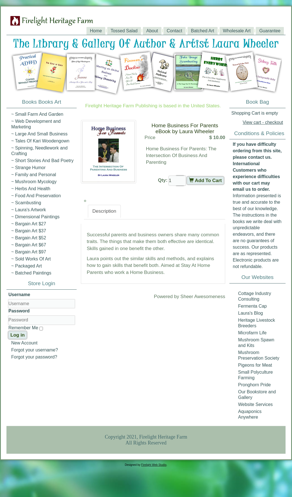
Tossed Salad (124, 30)
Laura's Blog (250, 313)
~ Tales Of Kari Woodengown (40, 141)
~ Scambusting (26, 202)
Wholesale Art (237, 30)
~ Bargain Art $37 (28, 230)
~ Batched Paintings (31, 273)
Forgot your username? (34, 350)
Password (19, 310)
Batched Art (202, 30)
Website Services (255, 404)
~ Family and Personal (33, 174)
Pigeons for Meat (255, 365)
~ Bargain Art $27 (28, 223)
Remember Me (23, 327)
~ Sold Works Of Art (31, 259)
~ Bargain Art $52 (28, 237)
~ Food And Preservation (36, 195)
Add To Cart (205, 180)
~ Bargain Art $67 (28, 244)
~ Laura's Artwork (28, 209)
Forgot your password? (34, 357)
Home (96, 30)
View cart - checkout (263, 122)
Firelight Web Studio (153, 464)
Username (19, 294)
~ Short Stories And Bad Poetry (42, 160)
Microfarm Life (252, 332)
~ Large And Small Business (39, 133)
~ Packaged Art (26, 266)
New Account (24, 343)
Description (104, 211)
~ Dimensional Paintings (35, 216)
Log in (17, 335)
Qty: (162, 180)
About (152, 30)
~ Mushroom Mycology (33, 181)
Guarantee (269, 30)
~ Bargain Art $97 (28, 251)
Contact (174, 30)
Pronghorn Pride (254, 384)
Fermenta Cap (252, 306)
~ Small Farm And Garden (37, 114)
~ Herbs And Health (30, 188)
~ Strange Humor (28, 167)
